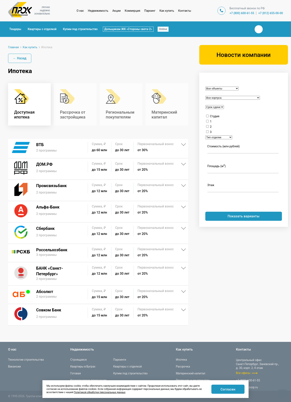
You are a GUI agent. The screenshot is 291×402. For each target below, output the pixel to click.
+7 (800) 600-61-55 (242, 13)
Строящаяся (78, 359)
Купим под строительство (80, 29)
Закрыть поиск (246, 29)
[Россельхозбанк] (98, 253)
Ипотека (181, 359)
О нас (80, 10)
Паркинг (149, 10)
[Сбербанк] (98, 233)
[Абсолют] (98, 295)
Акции (116, 10)
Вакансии (14, 366)
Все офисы (243, 373)
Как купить (166, 10)
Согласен (227, 389)
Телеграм (268, 29)
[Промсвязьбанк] (98, 190)
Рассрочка (183, 366)
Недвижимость (98, 10)
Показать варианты (243, 216)
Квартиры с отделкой (42, 29)
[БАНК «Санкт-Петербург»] (98, 273)
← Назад (19, 58)
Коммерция (132, 10)
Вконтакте (259, 29)
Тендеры (15, 29)
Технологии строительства (26, 359)
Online (163, 29)
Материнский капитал (190, 373)
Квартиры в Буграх (82, 366)
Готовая (75, 373)
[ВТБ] (98, 148)
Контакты (184, 10)
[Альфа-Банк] (98, 211)
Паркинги (119, 359)
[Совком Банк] (98, 314)
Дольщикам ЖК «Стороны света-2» (128, 29)
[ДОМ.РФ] (98, 168)
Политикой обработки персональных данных (99, 392)
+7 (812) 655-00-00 (270, 13)
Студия (214, 116)
